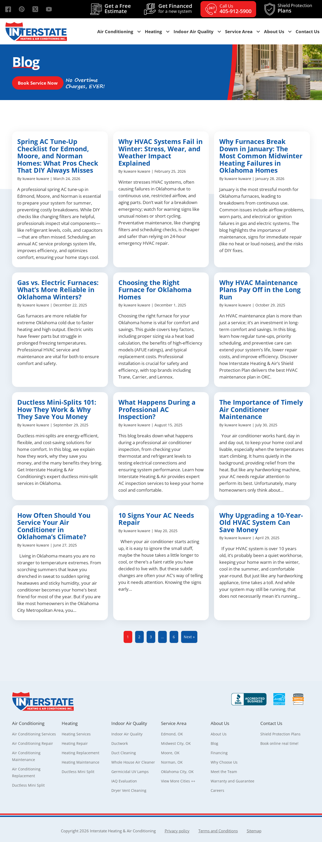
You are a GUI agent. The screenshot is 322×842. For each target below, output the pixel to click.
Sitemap (254, 830)
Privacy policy (177, 830)
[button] (8, 9)
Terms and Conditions (218, 830)
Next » (189, 636)
